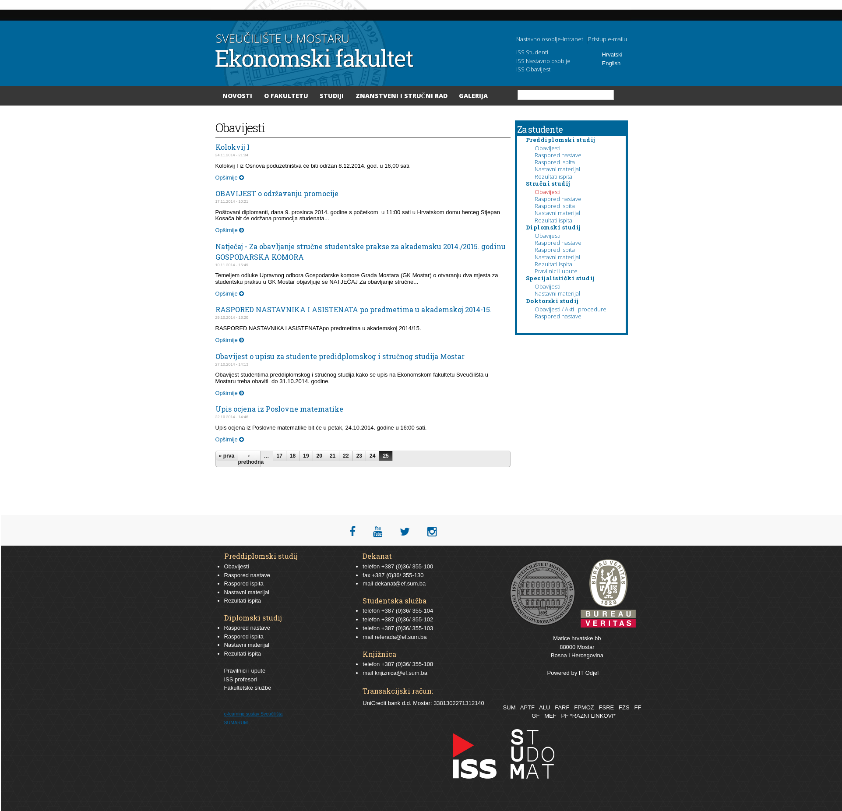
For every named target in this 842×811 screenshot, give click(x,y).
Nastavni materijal (557, 169)
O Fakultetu (286, 96)
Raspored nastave (558, 155)
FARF (562, 707)
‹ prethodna (249, 459)
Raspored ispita (555, 162)
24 (372, 456)
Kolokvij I (232, 147)
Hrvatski (612, 54)
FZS (624, 707)
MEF (550, 715)
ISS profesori (240, 679)
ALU (544, 707)
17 (279, 456)
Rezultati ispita (553, 176)
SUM (509, 707)
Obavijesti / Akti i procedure (570, 309)
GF (535, 715)
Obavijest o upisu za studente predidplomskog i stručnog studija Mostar (340, 356)
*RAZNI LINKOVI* (593, 715)
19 (306, 456)
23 (359, 456)
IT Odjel (589, 673)
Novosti (237, 96)
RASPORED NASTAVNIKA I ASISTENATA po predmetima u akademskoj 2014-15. (353, 309)
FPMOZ (584, 707)
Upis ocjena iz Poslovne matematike (279, 408)
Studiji (332, 96)
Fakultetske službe (247, 687)
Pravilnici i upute (556, 271)
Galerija (473, 96)
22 (346, 456)
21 (332, 456)
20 (319, 456)
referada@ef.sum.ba (401, 637)
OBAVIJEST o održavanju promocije (276, 193)
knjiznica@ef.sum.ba (401, 673)
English (611, 63)
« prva (226, 456)
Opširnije (229, 177)
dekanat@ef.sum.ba (400, 583)
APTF (527, 707)
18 (293, 456)
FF (637, 707)
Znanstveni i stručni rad (401, 96)
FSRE (606, 707)
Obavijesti (547, 148)
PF (565, 715)
